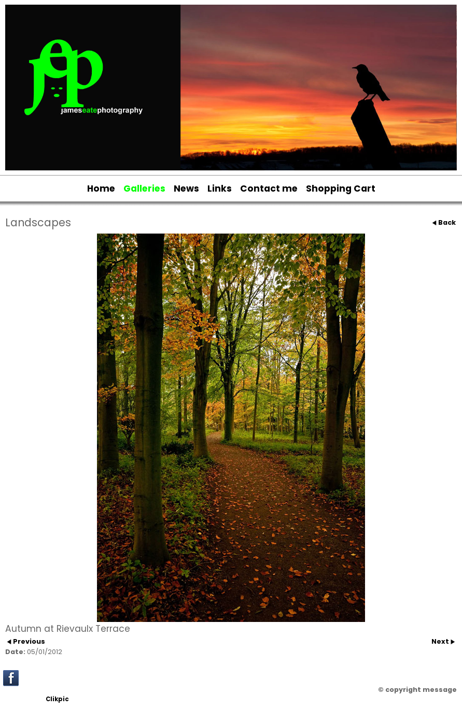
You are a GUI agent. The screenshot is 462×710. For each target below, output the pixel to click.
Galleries (144, 188)
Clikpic (57, 699)
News (186, 188)
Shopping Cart (340, 188)
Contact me (269, 188)
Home (101, 188)
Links (219, 188)
